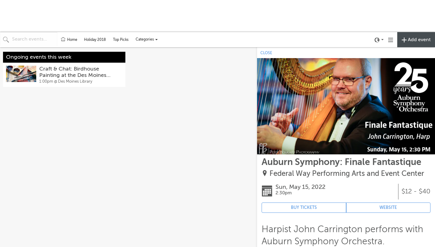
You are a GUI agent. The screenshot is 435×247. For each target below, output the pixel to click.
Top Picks (120, 40)
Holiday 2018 (95, 40)
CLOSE (266, 53)
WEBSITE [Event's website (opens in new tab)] (388, 207)
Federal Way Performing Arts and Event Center (346, 174)
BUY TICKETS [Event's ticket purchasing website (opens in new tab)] (304, 207)
